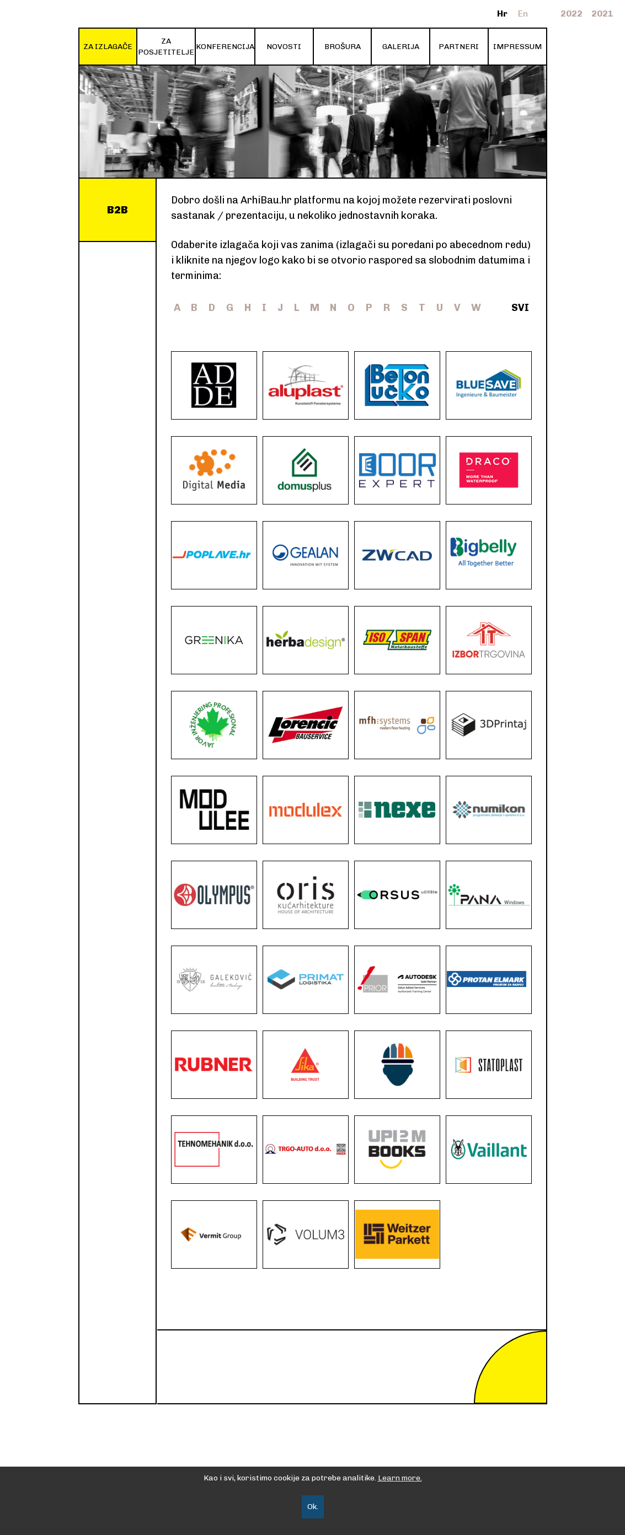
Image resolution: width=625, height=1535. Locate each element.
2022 (571, 13)
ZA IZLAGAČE (107, 46)
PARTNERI (459, 46)
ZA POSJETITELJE (166, 46)
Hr (502, 13)
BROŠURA (342, 46)
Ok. (312, 1506)
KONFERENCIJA (225, 46)
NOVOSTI (283, 46)
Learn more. (400, 1478)
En (523, 13)
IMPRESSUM (517, 46)
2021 (602, 13)
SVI (520, 308)
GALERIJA (400, 46)
